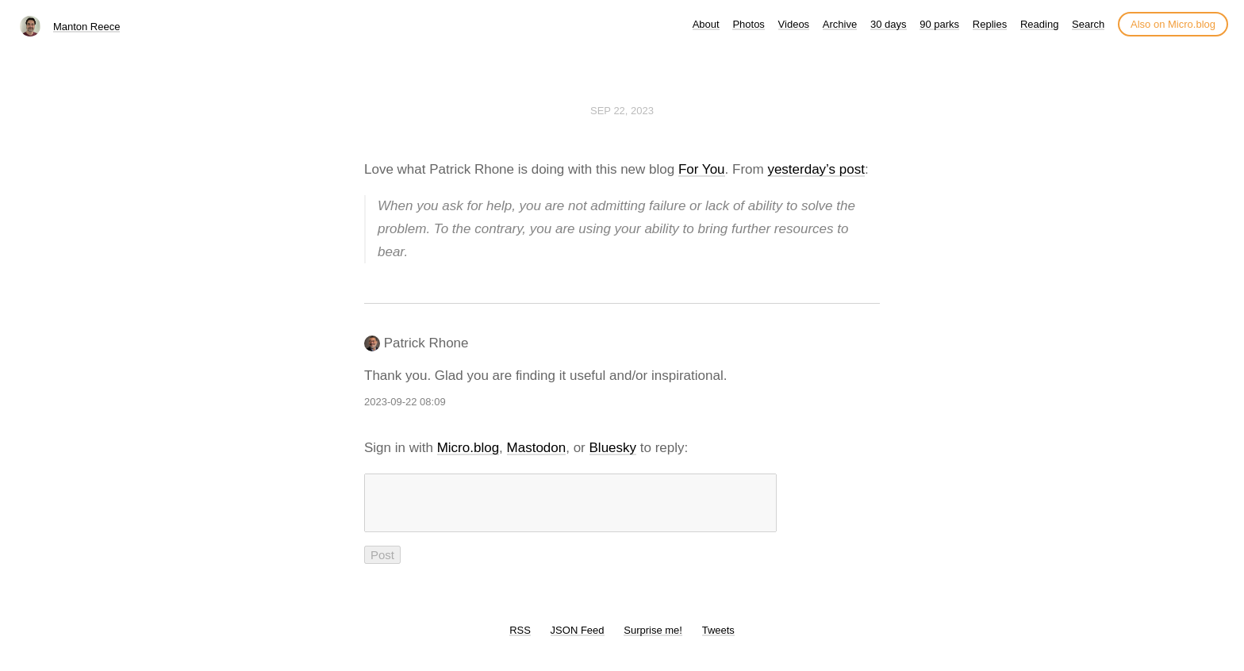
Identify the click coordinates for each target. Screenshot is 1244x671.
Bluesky (613, 447)
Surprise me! (653, 640)
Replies (990, 24)
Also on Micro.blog (1173, 24)
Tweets (718, 640)
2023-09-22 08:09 (405, 402)
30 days (888, 24)
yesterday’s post (816, 169)
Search (1088, 24)
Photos (748, 24)
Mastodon (536, 447)
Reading (1039, 24)
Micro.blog (468, 447)
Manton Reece (87, 27)
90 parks (939, 24)
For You (701, 169)
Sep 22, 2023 (622, 111)
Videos (794, 24)
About (706, 24)
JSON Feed (578, 640)
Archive (840, 24)
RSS (520, 640)
